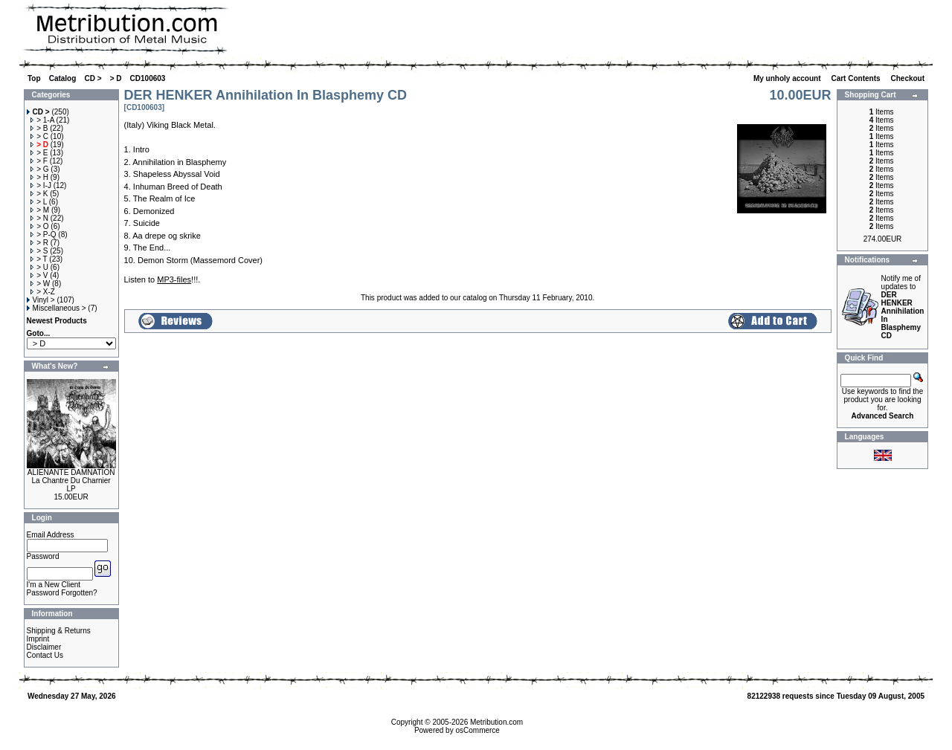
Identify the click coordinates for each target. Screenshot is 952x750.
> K (39, 194)
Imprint (38, 639)
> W (40, 283)
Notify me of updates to (902, 307)
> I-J (40, 185)
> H (39, 177)
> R (39, 243)
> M (39, 210)
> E (39, 153)
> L (38, 202)
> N (39, 218)
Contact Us (45, 655)
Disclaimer (44, 647)
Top (34, 78)
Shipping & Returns (59, 631)
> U (39, 267)
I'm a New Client (54, 585)
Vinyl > (41, 300)
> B (39, 128)
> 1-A (42, 120)
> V (39, 275)
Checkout (908, 78)
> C (39, 136)
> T (38, 259)
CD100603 (148, 78)
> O (39, 226)
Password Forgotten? (62, 593)
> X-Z (42, 292)
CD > (92, 78)
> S (39, 251)
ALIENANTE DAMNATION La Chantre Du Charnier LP (71, 480)
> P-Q (43, 234)
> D (116, 78)
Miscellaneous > (56, 308)
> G (39, 169)
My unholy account (788, 78)
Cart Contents (856, 78)
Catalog (63, 78)
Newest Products (57, 321)
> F (39, 161)
